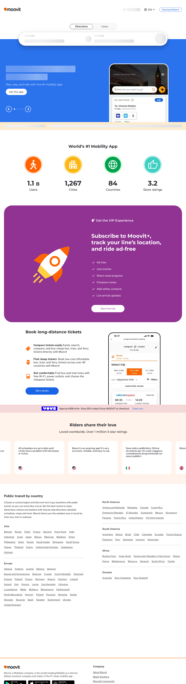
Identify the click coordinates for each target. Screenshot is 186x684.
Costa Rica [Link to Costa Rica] (156, 507)
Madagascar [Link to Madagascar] (118, 561)
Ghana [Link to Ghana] (176, 556)
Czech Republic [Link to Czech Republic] (62, 574)
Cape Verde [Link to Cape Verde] (125, 556)
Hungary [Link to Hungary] (62, 579)
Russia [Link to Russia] (30, 542)
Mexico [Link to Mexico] (159, 512)
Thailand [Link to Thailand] (18, 547)
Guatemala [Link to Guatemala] (147, 512)
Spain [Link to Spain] (30, 599)
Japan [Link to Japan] (29, 537)
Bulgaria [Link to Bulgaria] (36, 574)
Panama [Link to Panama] (106, 518)
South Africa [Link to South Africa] (158, 561)
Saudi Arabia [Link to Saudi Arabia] (43, 542)
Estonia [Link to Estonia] (8, 579)
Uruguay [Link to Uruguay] (140, 539)
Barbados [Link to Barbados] (132, 507)
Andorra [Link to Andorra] (19, 569)
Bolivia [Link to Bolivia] (119, 534)
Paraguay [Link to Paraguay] (107, 539)
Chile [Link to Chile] (136, 534)
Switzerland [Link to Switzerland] (53, 599)
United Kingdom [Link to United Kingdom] (12, 605)
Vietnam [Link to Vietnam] (8, 552)
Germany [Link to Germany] (40, 579)
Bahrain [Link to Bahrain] (8, 531)
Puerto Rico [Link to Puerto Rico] (120, 518)
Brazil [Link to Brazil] (128, 534)
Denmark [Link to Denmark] (78, 574)
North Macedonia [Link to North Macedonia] (13, 594)
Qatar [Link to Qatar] (21, 542)
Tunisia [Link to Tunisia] (171, 561)
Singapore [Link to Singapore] (57, 542)
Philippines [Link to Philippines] (9, 542)
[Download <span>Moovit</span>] (170, 10)
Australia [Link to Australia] (107, 578)
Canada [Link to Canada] (144, 507)
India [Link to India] (71, 531)
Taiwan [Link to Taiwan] (7, 547)
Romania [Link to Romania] (62, 594)
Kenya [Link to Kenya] (105, 561)
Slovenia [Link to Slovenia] (20, 599)
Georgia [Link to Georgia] (47, 531)
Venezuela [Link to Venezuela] (152, 539)
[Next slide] (28, 109)
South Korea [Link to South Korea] (72, 542)
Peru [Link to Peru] (117, 539)
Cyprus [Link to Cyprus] (36, 531)
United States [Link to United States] (136, 518)
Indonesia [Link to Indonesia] (9, 537)
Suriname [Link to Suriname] (128, 539)
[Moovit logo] (12, 9)
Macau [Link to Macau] (38, 537)
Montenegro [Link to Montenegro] (47, 589)
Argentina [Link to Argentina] (107, 534)
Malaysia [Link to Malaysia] (49, 537)
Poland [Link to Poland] (39, 594)
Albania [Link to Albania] (8, 569)
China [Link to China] (27, 531)
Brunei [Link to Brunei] (18, 531)
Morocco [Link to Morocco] (132, 561)
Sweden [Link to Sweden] (40, 599)
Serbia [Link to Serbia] (73, 594)
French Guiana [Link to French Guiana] (174, 534)
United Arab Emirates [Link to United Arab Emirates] (47, 547)
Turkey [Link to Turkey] (29, 547)
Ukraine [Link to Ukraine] (67, 599)
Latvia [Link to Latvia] (35, 584)
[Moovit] (12, 668)
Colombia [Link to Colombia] (147, 534)
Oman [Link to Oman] (71, 537)
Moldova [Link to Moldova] (33, 589)
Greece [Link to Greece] (51, 579)
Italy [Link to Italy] (16, 584)
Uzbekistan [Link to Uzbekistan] (67, 547)
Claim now (137, 408)
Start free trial (107, 308)
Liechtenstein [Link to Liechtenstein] (48, 584)
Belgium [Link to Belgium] (51, 569)
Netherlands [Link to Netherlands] (63, 589)
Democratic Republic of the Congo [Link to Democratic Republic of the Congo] (152, 556)
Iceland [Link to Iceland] (74, 579)
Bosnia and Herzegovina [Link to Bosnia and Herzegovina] (17, 574)
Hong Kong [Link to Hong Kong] (60, 531)
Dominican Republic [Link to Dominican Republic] (112, 512)
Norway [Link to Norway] (29, 594)
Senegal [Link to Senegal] (144, 561)
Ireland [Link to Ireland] (7, 584)
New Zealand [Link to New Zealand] (140, 578)
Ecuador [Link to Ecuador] (159, 534)
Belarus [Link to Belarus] (40, 569)
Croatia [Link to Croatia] (48, 574)
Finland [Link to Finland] (18, 579)
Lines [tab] (104, 26)
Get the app (16, 91)
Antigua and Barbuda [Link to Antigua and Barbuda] (113, 507)
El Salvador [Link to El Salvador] (132, 512)
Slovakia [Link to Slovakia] (8, 599)
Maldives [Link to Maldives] (61, 537)
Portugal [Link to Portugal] (50, 594)
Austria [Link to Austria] (30, 569)
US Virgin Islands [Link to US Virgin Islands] (155, 518)
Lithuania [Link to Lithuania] (63, 584)
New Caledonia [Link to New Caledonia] (123, 578)
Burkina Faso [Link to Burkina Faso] (109, 556)
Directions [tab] (81, 26)
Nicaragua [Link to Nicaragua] (171, 512)
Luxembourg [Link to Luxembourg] (11, 589)
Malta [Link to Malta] (23, 589)
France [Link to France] (28, 579)
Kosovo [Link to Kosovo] (25, 584)
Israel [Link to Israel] (20, 537)
